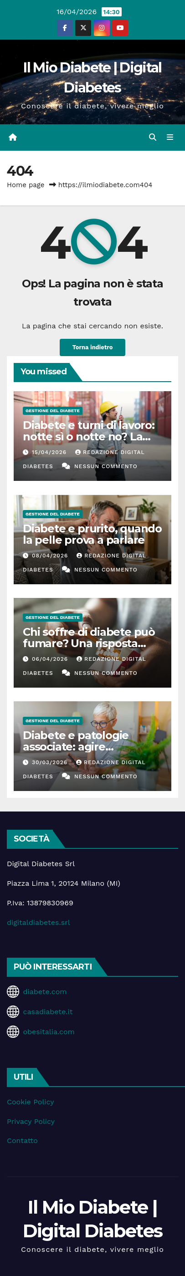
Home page (26, 185)
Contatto (22, 1140)
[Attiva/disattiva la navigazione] (170, 137)
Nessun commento (106, 466)
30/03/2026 (51, 762)
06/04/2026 (51, 659)
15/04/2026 (50, 452)
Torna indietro (92, 347)
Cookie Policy (30, 1101)
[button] (152, 137)
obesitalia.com (48, 1031)
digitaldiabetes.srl (38, 922)
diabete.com (45, 991)
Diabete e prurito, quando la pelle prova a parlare (92, 534)
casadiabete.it (47, 1011)
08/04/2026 (51, 555)
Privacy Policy (31, 1121)
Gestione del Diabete (53, 410)
